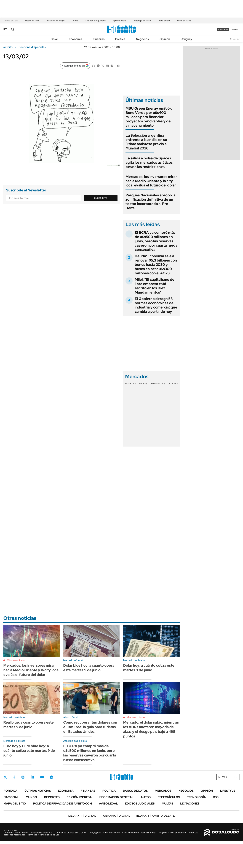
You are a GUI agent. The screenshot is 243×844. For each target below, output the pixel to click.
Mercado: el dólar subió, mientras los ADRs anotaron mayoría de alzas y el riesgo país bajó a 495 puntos (151, 729)
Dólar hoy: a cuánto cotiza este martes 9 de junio (148, 667)
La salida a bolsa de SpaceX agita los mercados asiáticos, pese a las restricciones (149, 162)
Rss (215, 797)
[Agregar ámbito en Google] (75, 65)
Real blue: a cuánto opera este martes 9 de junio (28, 724)
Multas (167, 803)
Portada (10, 791)
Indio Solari (164, 20)
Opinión (164, 39)
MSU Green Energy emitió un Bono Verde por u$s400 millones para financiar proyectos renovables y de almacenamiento (150, 117)
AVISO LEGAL (108, 803)
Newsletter (234, 39)
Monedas (130, 383)
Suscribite (100, 198)
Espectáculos (169, 797)
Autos (146, 797)
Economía (75, 39)
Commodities (157, 383)
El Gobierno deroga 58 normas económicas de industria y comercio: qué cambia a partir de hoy (156, 305)
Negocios (142, 39)
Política (120, 39)
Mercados (163, 791)
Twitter (5, 777)
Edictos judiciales (140, 803)
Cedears (173, 383)
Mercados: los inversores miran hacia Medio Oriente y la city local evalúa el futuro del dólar (151, 181)
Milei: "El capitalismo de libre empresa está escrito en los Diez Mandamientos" (154, 286)
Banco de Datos (135, 791)
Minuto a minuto (16, 660)
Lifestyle (227, 791)
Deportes (52, 797)
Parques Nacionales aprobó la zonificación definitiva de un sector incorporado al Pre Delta (150, 201)
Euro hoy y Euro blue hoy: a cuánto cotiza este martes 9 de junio (29, 751)
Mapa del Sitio (15, 803)
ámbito (8, 47)
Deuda (75, 20)
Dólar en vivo (32, 20)
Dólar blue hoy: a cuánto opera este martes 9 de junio (88, 667)
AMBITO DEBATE (155, 815)
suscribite (223, 29)
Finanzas (99, 39)
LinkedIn (32, 777)
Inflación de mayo (55, 20)
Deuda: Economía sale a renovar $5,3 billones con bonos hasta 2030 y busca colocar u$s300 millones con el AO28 (156, 264)
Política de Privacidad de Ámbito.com (62, 803)
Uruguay (186, 39)
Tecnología (196, 797)
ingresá (235, 29)
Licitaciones (189, 803)
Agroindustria (119, 20)
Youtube (42, 777)
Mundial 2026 (184, 20)
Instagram (23, 777)
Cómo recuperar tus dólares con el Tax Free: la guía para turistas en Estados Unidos (90, 727)
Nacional (11, 797)
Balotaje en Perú (142, 20)
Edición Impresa (79, 797)
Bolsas (143, 383)
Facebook (14, 777)
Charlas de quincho (96, 20)
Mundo (31, 797)
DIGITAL (82, 815)
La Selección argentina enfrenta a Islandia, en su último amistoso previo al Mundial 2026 (146, 142)
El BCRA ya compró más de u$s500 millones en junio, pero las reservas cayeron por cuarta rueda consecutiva (156, 241)
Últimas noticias (38, 791)
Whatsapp (51, 777)
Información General (116, 797)
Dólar (54, 39)
